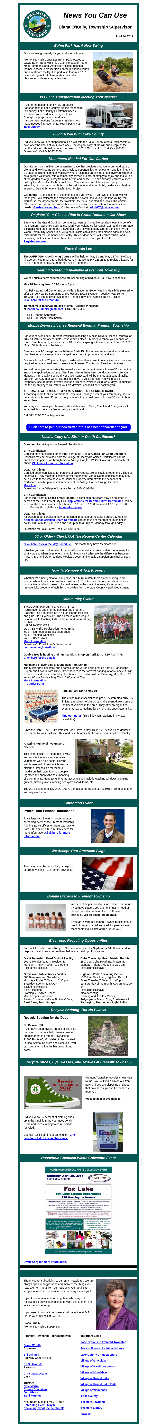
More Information (35, 641)
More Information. (70, 507)
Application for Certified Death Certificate (51, 519)
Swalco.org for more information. (45, 1261)
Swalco (86, 1413)
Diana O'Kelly (32, 1345)
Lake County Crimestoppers (98, 1354)
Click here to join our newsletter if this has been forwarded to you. (78, 427)
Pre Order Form (34, 683)
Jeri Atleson (31, 1392)
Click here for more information (52, 463)
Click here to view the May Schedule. (48, 544)
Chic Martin (31, 1386)
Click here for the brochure (41, 300)
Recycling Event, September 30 (44, 1408)
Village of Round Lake (94, 1378)
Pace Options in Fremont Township (103, 1342)
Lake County (89, 1396)
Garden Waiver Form (46, 207)
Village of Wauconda (93, 1390)
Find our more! (71, 715)
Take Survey (32, 126)
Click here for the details (40, 657)
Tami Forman (32, 1395)
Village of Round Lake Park (98, 1384)
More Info (30, 485)
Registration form (35, 241)
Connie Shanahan (35, 1389)
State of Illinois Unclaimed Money (102, 1348)
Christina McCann (35, 1373)
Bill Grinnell (31, 1354)
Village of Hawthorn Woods (98, 1366)
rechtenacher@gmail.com (40, 647)
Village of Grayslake (93, 1360)
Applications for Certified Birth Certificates (95, 501)
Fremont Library (91, 1407)
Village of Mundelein (93, 1372)
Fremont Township (93, 1401)
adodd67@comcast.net (104, 207)
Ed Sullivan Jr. (33, 1364)
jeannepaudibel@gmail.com (45, 309)
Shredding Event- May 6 (39, 1405)
